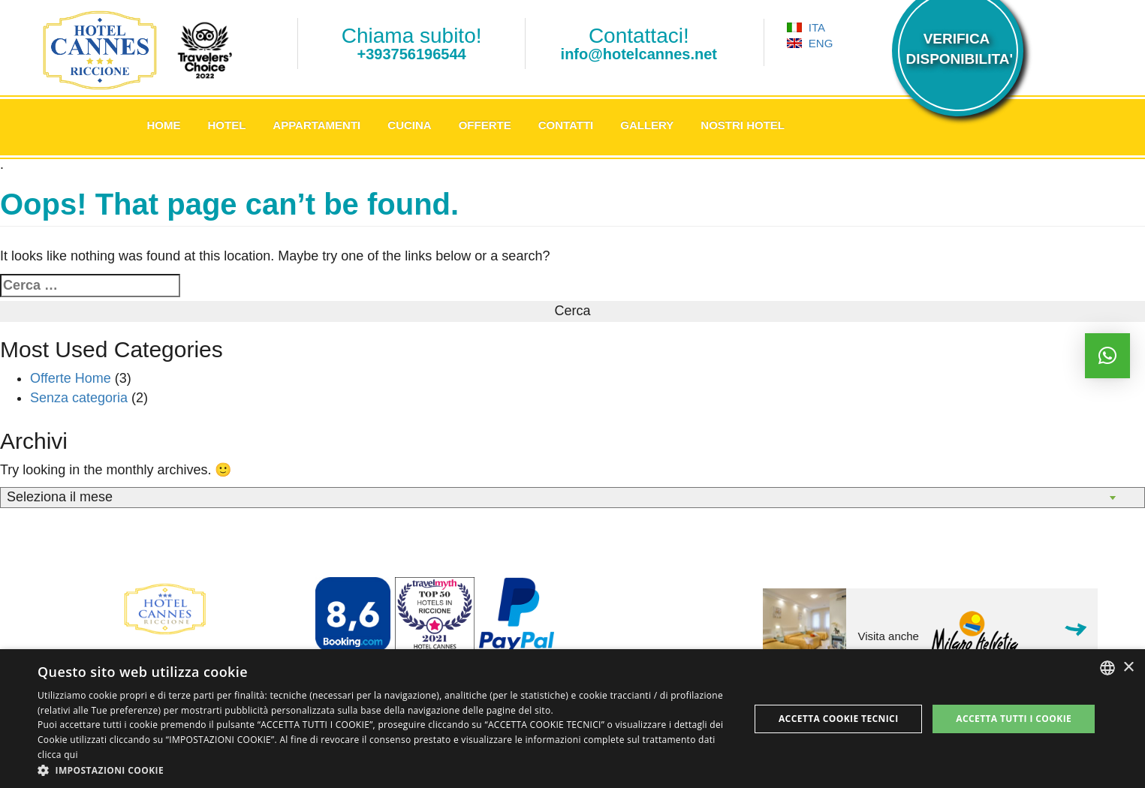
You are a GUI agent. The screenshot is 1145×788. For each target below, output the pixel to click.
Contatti (566, 125)
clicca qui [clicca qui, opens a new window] (58, 754)
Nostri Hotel (743, 125)
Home (164, 125)
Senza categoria (79, 397)
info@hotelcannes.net (639, 54)
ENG (810, 43)
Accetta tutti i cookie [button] (1013, 718)
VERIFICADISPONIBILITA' (957, 49)
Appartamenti (316, 125)
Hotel (227, 125)
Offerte (485, 125)
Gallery (646, 125)
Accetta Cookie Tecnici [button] (839, 718)
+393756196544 (411, 54)
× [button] (1128, 667)
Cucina (409, 125)
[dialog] (572, 718)
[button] (383, 769)
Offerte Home (70, 378)
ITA (806, 27)
